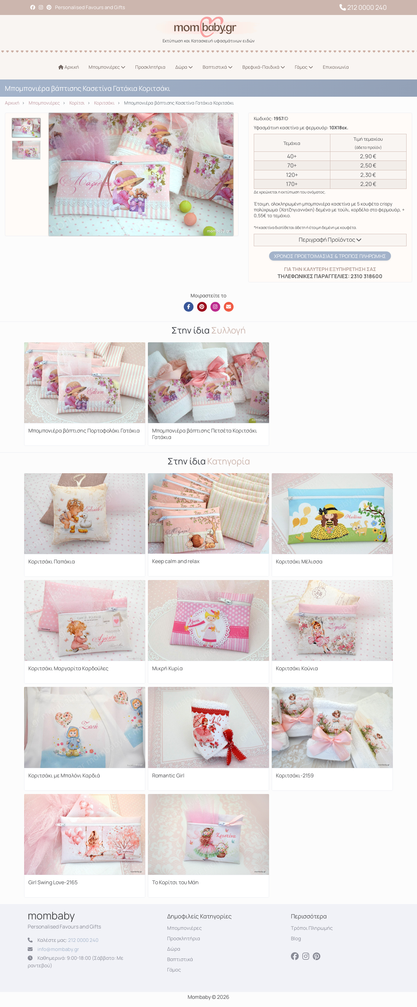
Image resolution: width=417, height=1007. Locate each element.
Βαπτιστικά (218, 67)
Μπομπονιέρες (107, 67)
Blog (296, 938)
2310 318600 (366, 276)
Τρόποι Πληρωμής (312, 928)
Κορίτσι (77, 103)
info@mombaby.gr (58, 949)
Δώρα (184, 67)
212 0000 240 (363, 7)
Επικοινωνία (336, 67)
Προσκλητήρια (150, 67)
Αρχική (68, 67)
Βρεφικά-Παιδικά (263, 67)
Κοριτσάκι (104, 103)
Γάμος (304, 67)
